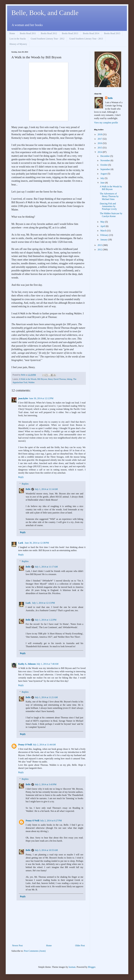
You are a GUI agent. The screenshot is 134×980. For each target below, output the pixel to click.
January (104, 239)
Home (12, 33)
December (105, 156)
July (102, 178)
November (105, 160)
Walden (31, 382)
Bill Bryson (42, 379)
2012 (100, 249)
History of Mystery (18, 44)
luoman (72, 967)
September (105, 169)
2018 (100, 134)
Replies (25, 484)
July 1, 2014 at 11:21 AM (46, 697)
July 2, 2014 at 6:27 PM (51, 820)
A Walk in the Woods (27, 379)
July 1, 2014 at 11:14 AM (46, 489)
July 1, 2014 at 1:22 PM (45, 620)
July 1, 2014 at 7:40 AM (47, 664)
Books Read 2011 (28, 33)
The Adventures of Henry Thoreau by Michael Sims (109, 196)
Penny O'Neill (25, 744)
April (103, 226)
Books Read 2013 (70, 33)
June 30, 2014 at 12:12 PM (41, 398)
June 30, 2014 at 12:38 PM (37, 543)
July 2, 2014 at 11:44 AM (44, 744)
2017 (100, 139)
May (102, 222)
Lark (21, 543)
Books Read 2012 (49, 33)
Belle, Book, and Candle (45, 13)
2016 (100, 143)
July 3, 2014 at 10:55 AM (46, 850)
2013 (100, 245)
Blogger (91, 967)
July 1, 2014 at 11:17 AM (46, 566)
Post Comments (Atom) (35, 951)
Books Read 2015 (112, 33)
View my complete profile (106, 122)
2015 (100, 147)
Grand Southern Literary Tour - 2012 (47, 38)
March (103, 230)
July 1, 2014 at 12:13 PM (43, 603)
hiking (69, 379)
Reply (21, 477)
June (102, 182)
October (104, 165)
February (104, 235)
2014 (100, 152)
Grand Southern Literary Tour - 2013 (86, 38)
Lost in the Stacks (18, 38)
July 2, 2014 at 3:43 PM (45, 784)
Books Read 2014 (91, 33)
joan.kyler (23, 398)
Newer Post (17, 945)
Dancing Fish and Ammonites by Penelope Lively (108, 206)
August (103, 173)
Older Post (80, 945)
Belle (28, 489)
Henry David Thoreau (57, 379)
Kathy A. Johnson (27, 664)
